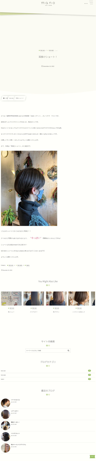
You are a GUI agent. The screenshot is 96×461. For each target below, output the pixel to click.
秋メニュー (11, 313)
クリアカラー (34, 313)
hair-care (46, 371)
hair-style (46, 375)
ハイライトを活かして (79, 313)
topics (46, 379)
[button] (91, 2)
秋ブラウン (56, 313)
